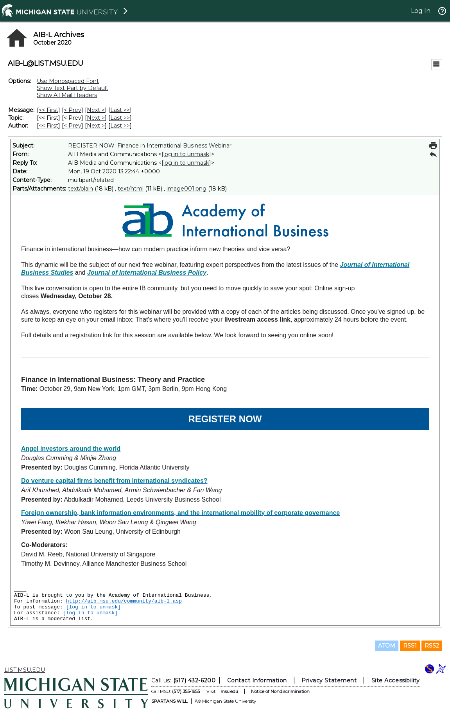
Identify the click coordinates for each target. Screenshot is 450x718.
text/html (130, 188)
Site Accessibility (395, 680)
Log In (420, 10)
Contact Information (257, 680)
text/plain (80, 188)
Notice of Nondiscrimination (280, 691)
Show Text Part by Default (72, 88)
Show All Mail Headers (67, 95)
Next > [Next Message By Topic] (96, 117)
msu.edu (229, 691)
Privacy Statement (329, 680)
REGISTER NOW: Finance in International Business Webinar (149, 145)
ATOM (386, 645)
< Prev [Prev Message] (72, 109)
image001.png (186, 188)
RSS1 (410, 645)
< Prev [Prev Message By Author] (72, 125)
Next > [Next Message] (96, 109)
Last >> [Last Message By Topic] (120, 117)
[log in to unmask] (186, 154)
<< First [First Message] (48, 109)
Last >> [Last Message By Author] (120, 125)
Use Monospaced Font (68, 81)
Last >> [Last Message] (120, 109)
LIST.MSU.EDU (24, 669)
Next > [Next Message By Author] (96, 125)
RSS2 (432, 645)
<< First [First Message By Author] (48, 125)
